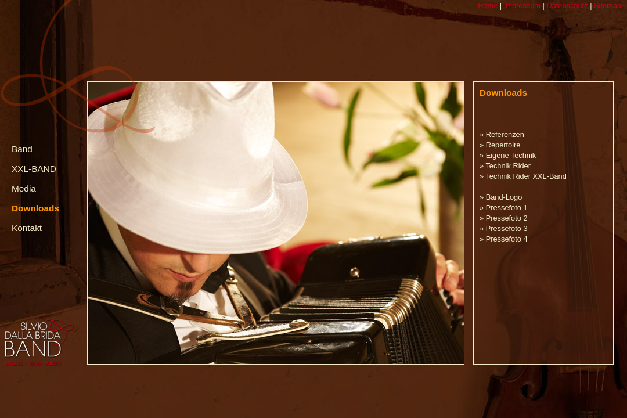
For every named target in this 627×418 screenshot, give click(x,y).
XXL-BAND (34, 169)
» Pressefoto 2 (504, 218)
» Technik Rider (505, 165)
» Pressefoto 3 (504, 228)
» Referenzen (502, 134)
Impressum (521, 5)
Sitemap (606, 5)
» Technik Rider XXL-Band (523, 176)
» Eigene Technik (508, 155)
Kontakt (27, 228)
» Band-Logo (501, 197)
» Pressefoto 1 (504, 207)
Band (22, 149)
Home (488, 5)
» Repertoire (500, 144)
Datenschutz (566, 5)
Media (24, 188)
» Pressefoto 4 (504, 239)
